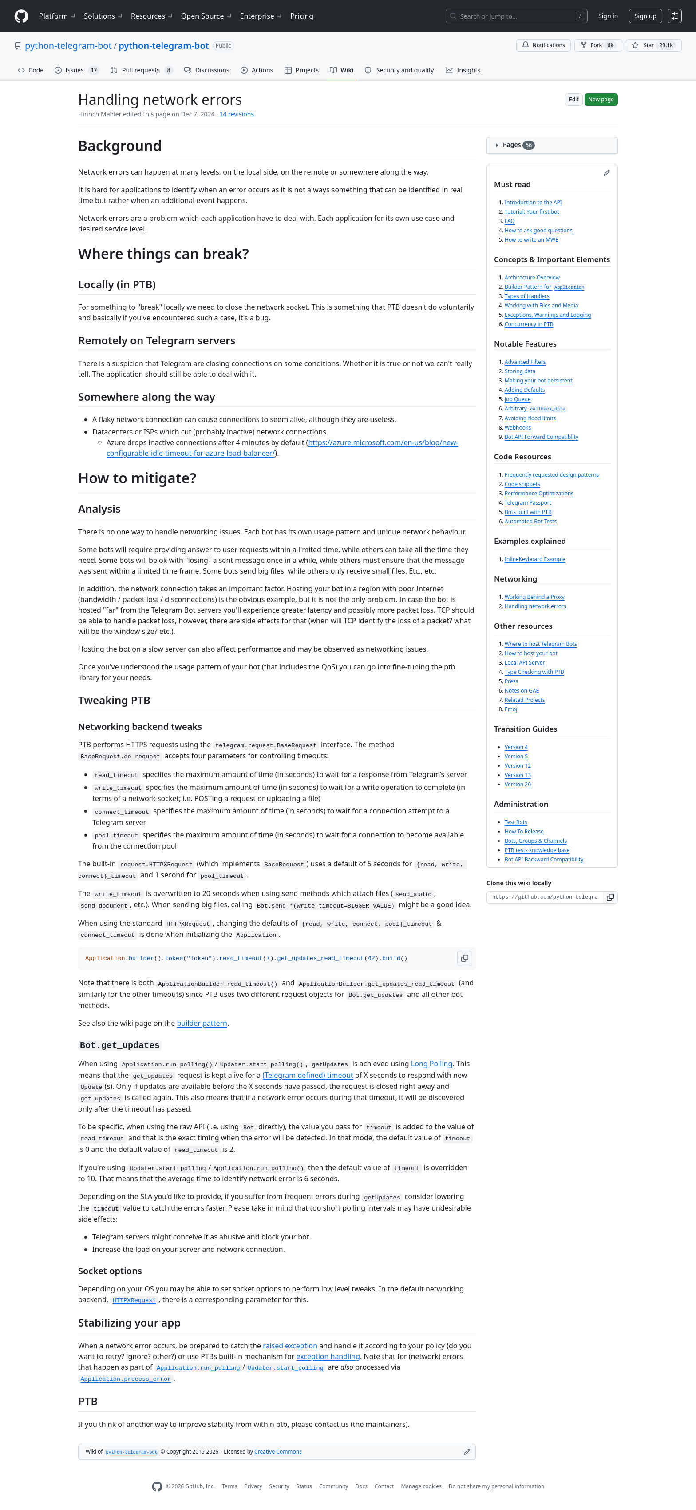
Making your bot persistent (539, 380)
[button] (464, 958)
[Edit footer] (467, 1452)
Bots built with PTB (528, 512)
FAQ (510, 221)
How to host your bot (531, 653)
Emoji (511, 709)
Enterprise (261, 16)
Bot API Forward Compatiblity (541, 437)
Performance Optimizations (539, 493)
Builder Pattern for (545, 287)
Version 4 (516, 747)
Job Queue (518, 399)
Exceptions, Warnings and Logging (548, 315)
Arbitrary (536, 408)
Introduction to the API (533, 202)
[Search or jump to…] (516, 16)
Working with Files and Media (541, 305)
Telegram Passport (528, 502)
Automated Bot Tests (531, 521)
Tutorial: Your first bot (532, 211)
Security (279, 1486)
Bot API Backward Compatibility (544, 859)
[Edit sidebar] (606, 173)
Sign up (645, 16)
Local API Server (525, 662)
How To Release (524, 831)
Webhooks (518, 427)
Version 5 (516, 756)
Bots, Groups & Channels (536, 841)
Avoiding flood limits (530, 418)
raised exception (290, 1346)
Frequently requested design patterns (552, 474)
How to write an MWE (531, 239)
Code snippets (522, 484)
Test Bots (516, 822)
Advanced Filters (525, 362)
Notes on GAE (522, 690)
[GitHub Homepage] (157, 1486)
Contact (384, 1486)
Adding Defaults (525, 390)
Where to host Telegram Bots (541, 644)
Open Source (207, 16)
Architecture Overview (532, 277)
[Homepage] (21, 16)
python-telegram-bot (68, 46)
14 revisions (237, 114)
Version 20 (518, 784)
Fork (598, 45)
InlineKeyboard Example (535, 559)
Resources (152, 16)
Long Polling (431, 1063)
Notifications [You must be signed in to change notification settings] (543, 45)
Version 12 (518, 765)
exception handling (328, 1356)
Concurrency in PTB (529, 324)
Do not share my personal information (497, 1486)
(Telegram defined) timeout (307, 1075)
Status (304, 1486)
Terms (229, 1486)
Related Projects (525, 700)
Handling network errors (535, 606)
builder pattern (202, 1023)
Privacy (253, 1486)
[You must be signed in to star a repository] (654, 45)
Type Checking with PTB (534, 672)
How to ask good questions (539, 230)
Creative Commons (278, 1451)
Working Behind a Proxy (535, 597)
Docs (361, 1486)
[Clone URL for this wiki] (544, 897)
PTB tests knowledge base (537, 850)
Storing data (520, 371)
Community (333, 1486)
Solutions (104, 16)
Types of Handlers (527, 296)
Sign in (608, 16)
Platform (58, 16)
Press (511, 681)
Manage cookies (421, 1486)
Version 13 (518, 775)
